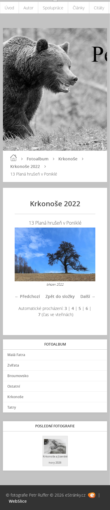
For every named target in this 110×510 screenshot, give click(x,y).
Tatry (11, 407)
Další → (87, 296)
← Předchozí (27, 296)
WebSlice (18, 501)
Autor (28, 8)
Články (78, 8)
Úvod (9, 8)
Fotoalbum (37, 159)
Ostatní (13, 386)
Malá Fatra (16, 354)
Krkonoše (67, 159)
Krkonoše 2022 (25, 166)
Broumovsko (17, 375)
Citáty (99, 8)
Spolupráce (53, 8)
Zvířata (13, 365)
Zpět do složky (60, 296)
